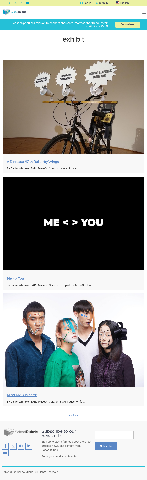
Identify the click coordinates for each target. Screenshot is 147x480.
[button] (144, 12)
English (122, 3)
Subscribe (106, 446)
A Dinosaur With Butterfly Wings (33, 162)
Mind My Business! (22, 395)
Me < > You (15, 278)
